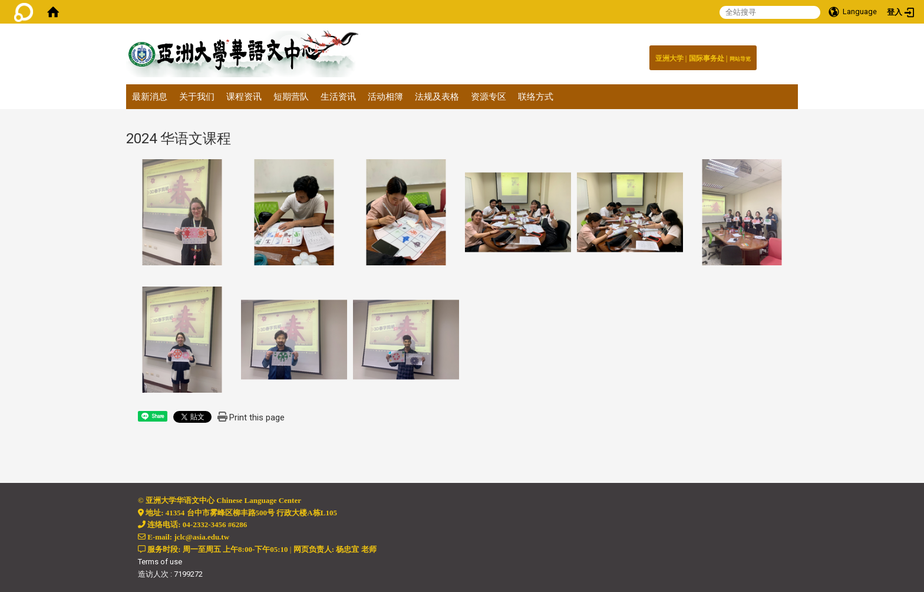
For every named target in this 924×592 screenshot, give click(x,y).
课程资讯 (244, 96)
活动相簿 (385, 96)
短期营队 (291, 96)
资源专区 (488, 96)
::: (744, 55)
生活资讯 (338, 96)
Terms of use (160, 561)
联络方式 (535, 96)
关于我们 (196, 96)
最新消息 (149, 96)
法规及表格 (437, 96)
